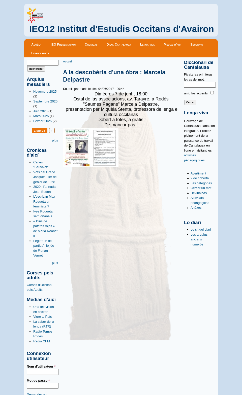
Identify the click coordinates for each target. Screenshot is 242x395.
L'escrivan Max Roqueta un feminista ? (44, 201)
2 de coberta (200, 178)
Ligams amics (40, 53)
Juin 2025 (40, 111)
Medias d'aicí (173, 44)
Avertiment (198, 173)
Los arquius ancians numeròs (199, 239)
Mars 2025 (41, 116)
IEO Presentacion (63, 44)
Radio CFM (41, 341)
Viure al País (42, 316)
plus (55, 140)
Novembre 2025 (45, 91)
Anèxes (196, 207)
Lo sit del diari (201, 229)
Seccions (196, 44)
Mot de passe (38, 380)
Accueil (68, 61)
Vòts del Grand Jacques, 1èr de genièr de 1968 (45, 177)
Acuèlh (36, 44)
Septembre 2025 (45, 101)
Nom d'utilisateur (41, 366)
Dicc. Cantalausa (119, 44)
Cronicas (91, 44)
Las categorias (201, 183)
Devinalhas (199, 193)
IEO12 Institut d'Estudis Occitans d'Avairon (121, 29)
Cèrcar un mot (201, 188)
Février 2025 (42, 121)
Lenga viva (147, 44)
